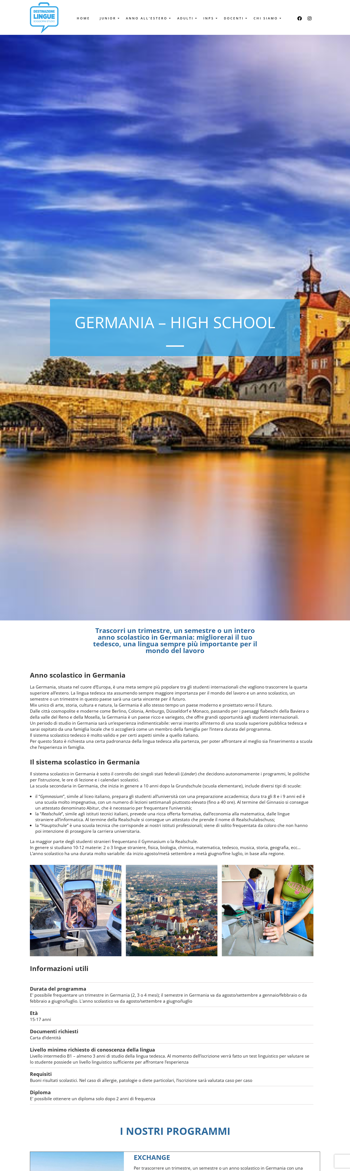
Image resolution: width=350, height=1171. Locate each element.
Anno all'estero (148, 18)
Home (83, 18)
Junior (109, 18)
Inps (209, 18)
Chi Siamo (267, 18)
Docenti (235, 18)
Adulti (186, 18)
